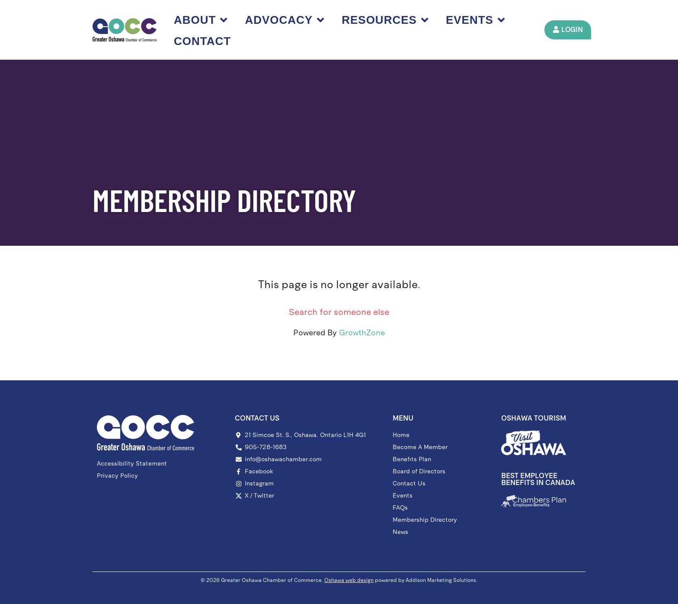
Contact (202, 41)
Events (475, 20)
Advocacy (285, 20)
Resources (385, 20)
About (201, 20)
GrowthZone (362, 332)
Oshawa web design (349, 580)
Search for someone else (339, 312)
